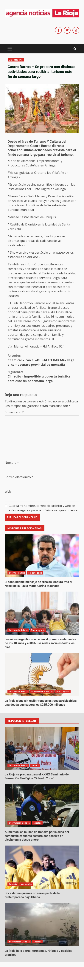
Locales (35, 765)
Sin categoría (16, 59)
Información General (41, 691)
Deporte (13, 884)
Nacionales (26, 884)
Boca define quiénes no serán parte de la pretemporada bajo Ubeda (42, 867)
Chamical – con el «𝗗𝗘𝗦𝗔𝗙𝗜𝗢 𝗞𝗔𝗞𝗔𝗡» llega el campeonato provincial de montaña (42, 360)
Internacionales (17, 573)
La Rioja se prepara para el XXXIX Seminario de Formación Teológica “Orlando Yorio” (42, 748)
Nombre (12, 463)
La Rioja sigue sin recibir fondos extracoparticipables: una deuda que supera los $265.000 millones (42, 674)
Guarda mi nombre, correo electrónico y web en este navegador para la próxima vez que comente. (43, 508)
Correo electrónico (19, 477)
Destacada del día (18, 630)
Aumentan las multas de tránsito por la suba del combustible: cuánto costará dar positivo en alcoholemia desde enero (42, 805)
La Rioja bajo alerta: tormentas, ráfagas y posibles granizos (42, 924)
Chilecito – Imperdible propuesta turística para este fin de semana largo (42, 376)
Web (8, 491)
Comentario (14, 412)
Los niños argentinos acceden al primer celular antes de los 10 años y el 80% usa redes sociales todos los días (42, 613)
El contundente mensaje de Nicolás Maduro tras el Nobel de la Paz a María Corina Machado (42, 555)
